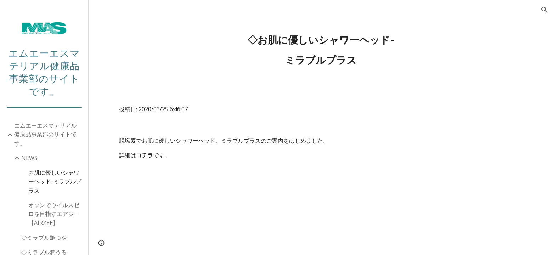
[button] (544, 9)
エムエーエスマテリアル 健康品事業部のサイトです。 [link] (48, 134)
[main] (320, 50)
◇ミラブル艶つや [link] (44, 238)
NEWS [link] (29, 158)
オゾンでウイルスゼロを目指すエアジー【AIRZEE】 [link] (53, 214)
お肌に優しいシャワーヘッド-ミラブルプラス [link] (54, 181)
